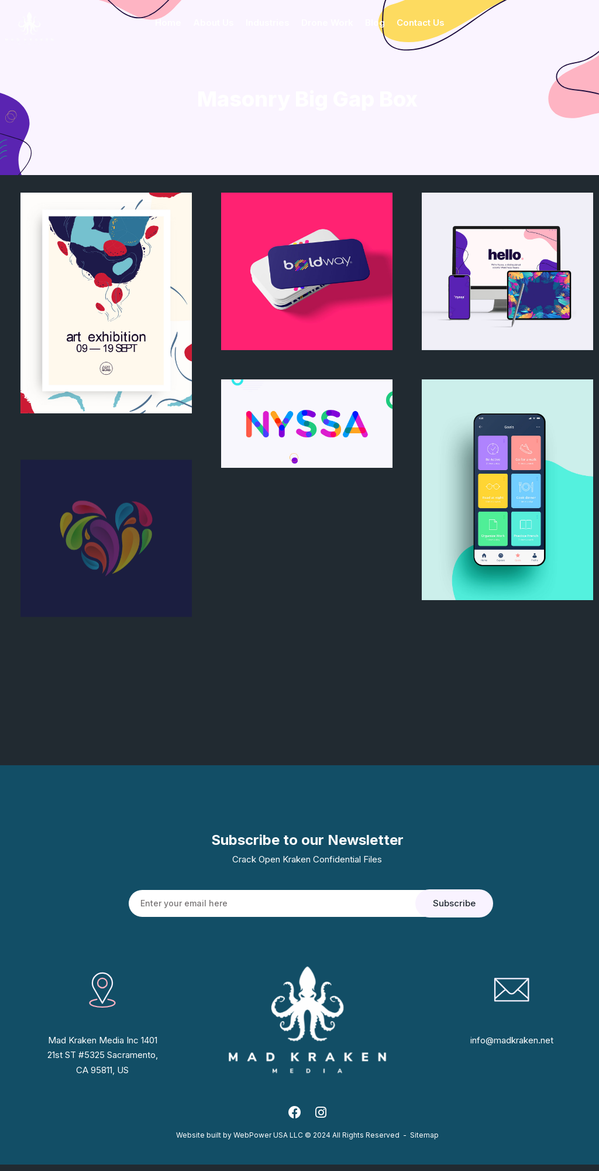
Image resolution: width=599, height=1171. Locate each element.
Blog (375, 22)
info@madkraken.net (511, 1041)
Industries (268, 22)
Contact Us (421, 22)
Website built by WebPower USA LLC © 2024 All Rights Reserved (288, 1141)
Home (168, 22)
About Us (213, 22)
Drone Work (327, 22)
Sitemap (424, 1141)
